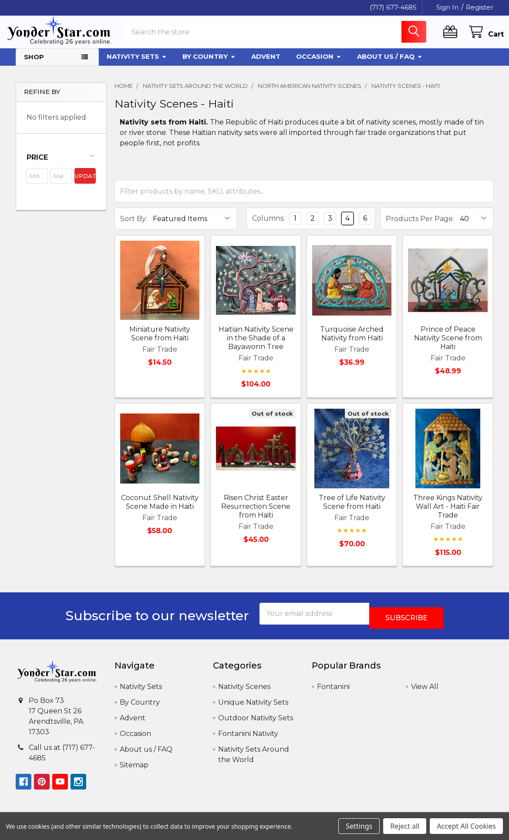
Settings (359, 826)
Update (85, 183)
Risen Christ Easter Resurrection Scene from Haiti (255, 514)
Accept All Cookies (466, 826)
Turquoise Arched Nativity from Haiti (352, 341)
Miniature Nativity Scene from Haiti (159, 341)
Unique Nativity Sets (253, 706)
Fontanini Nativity (248, 737)
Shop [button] (34, 64)
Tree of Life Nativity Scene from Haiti (352, 509)
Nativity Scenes (244, 690)
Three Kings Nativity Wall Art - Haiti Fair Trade (447, 514)
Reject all (404, 826)
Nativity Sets (137, 64)
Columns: (268, 226)
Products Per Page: (420, 226)
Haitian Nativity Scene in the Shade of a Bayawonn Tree (256, 346)
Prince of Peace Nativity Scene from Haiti (448, 346)
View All (424, 690)
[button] (61, 165)
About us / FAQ (389, 64)
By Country (209, 64)
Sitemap (134, 768)
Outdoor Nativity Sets (255, 721)
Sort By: (133, 226)
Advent (265, 64)
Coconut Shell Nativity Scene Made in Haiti (160, 509)
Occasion (318, 64)
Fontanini (333, 690)
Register (479, 7)
